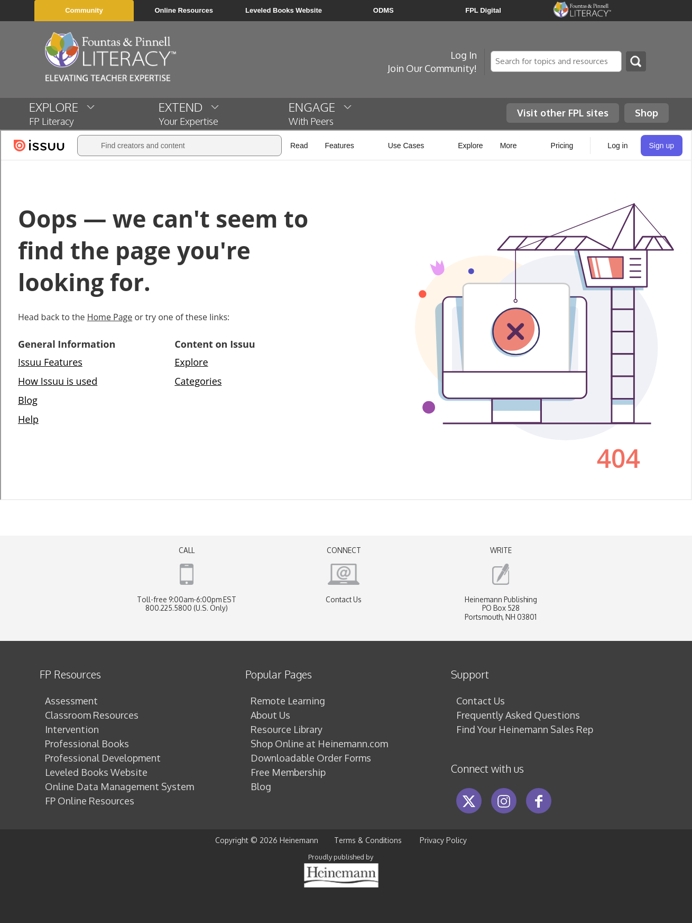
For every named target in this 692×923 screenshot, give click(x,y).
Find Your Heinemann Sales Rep (524, 729)
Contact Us (344, 599)
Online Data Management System (119, 786)
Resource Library (286, 729)
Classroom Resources (92, 715)
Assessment (71, 701)
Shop (646, 113)
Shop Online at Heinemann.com (319, 743)
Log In (463, 55)
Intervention (72, 729)
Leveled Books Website (96, 772)
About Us (270, 715)
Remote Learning (288, 701)
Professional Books (87, 743)
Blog (261, 786)
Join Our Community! (432, 68)
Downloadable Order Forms (311, 758)
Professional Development (103, 758)
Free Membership (288, 772)
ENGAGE (321, 113)
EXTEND (189, 113)
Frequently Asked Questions (518, 715)
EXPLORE (62, 113)
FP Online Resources (89, 801)
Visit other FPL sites (562, 113)
